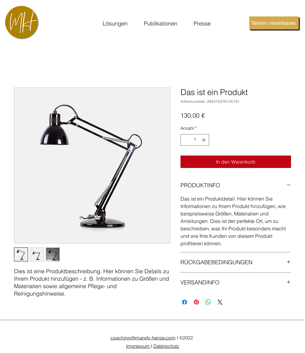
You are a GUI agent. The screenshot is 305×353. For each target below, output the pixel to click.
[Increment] (204, 139)
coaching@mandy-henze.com (143, 338)
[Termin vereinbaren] (274, 22)
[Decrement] (185, 139)
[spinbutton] (194, 139)
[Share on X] (220, 302)
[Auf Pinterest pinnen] (196, 302)
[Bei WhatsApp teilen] (208, 302)
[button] (115, 24)
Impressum (138, 346)
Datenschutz (166, 346)
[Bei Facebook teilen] (184, 302)
